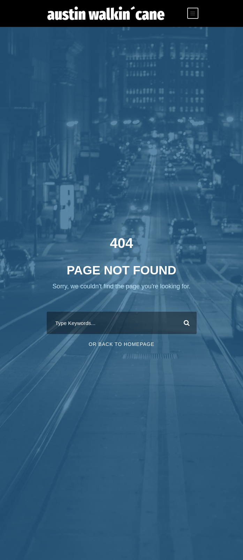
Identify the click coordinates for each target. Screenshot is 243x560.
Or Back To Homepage (121, 344)
